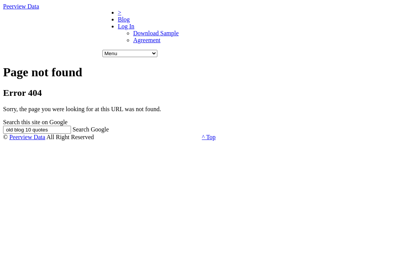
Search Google (91, 129)
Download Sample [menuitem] (156, 33)
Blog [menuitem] (124, 19)
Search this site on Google (35, 122)
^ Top (209, 137)
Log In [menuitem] (126, 26)
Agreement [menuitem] (146, 40)
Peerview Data (21, 6)
